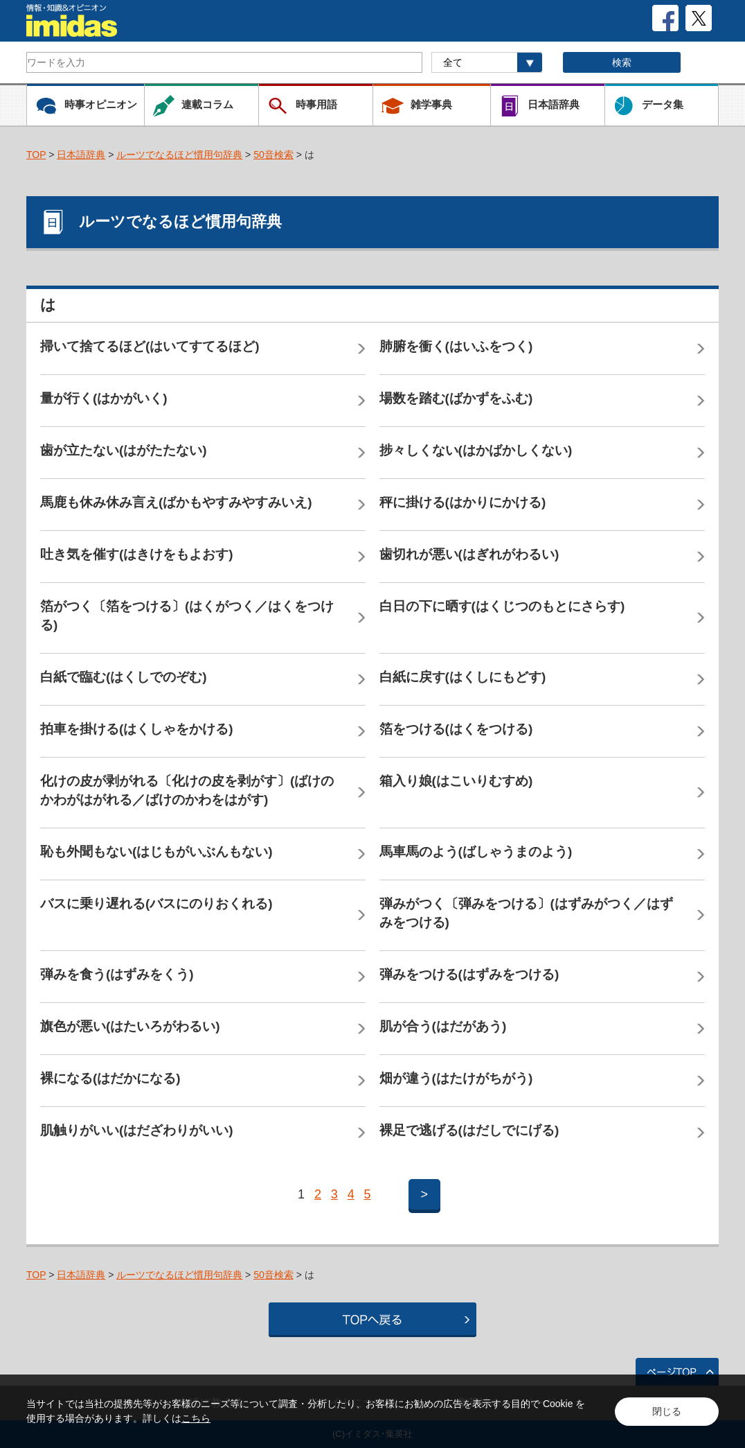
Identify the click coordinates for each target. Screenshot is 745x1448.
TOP (36, 154)
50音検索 (273, 154)
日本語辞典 (81, 154)
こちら (195, 1418)
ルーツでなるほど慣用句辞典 (179, 154)
